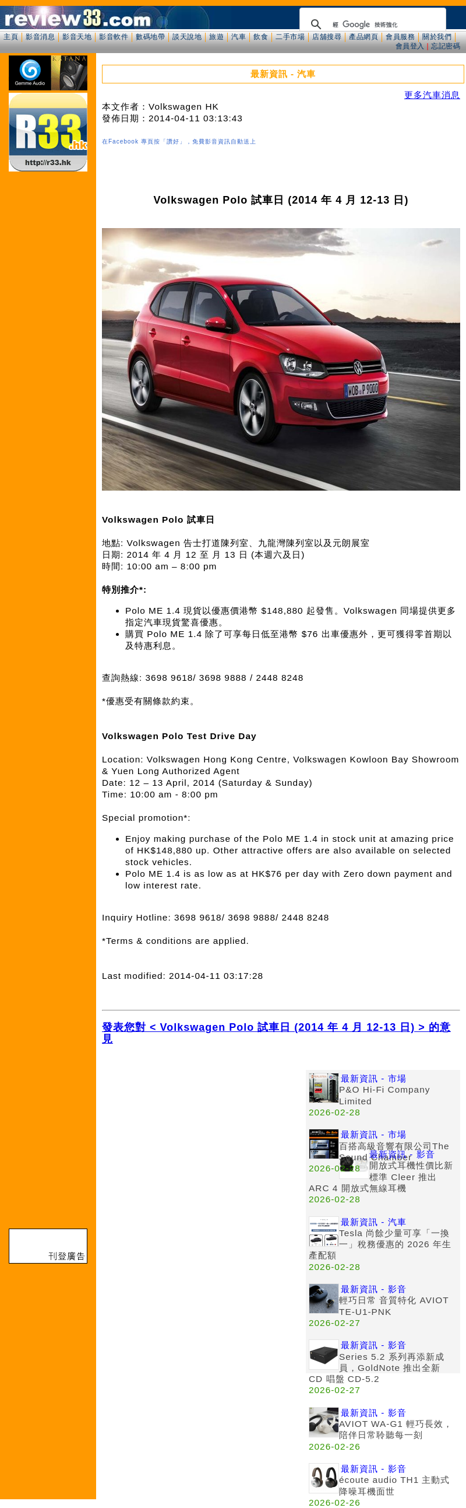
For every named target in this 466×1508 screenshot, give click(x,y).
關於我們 (436, 37)
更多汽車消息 (432, 95)
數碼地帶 (150, 37)
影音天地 (76, 37)
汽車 (238, 37)
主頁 (10, 37)
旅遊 (216, 37)
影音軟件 (113, 37)
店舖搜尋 (326, 37)
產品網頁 (363, 37)
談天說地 (187, 37)
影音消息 (40, 37)
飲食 (260, 37)
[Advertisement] (204, 1151)
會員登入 (410, 46)
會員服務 (400, 37)
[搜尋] (371, 25)
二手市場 (290, 37)
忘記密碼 (445, 46)
